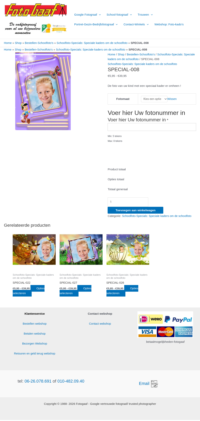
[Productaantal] (129, 203)
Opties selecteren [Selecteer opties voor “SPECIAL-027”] (77, 292)
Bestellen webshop (34, 324)
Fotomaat (122, 99)
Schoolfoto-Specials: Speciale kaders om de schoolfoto (93, 43)
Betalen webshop (34, 334)
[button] (99, 15)
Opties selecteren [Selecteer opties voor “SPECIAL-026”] (123, 292)
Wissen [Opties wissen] (172, 99)
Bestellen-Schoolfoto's (39, 43)
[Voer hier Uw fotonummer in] (152, 127)
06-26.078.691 (38, 382)
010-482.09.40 (71, 382)
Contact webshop (100, 324)
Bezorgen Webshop (34, 344)
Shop (18, 43)
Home (8, 43)
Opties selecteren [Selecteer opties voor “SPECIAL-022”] (30, 292)
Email (149, 384)
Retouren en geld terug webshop (34, 354)
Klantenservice (34, 314)
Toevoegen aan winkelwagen (135, 211)
